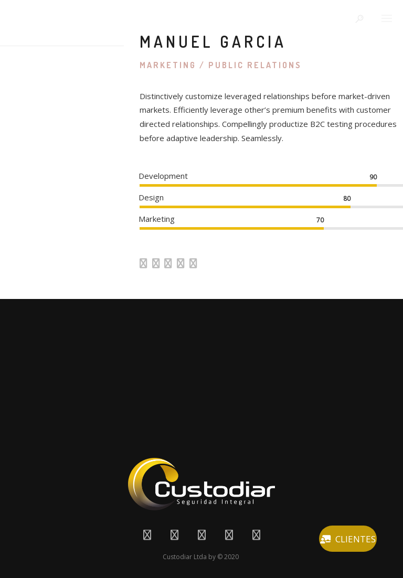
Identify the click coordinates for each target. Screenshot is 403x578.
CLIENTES (348, 539)
